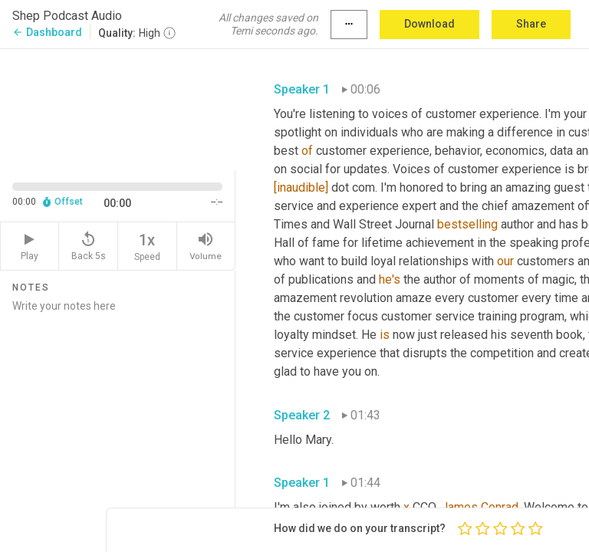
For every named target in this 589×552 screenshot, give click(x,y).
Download (429, 24)
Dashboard (47, 32)
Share (531, 24)
